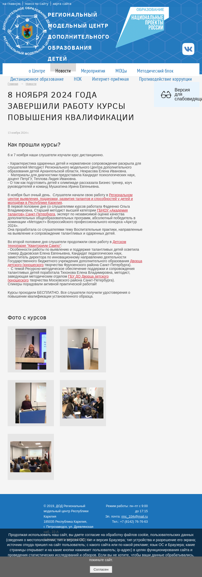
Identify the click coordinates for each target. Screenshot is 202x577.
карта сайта (62, 3)
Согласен (100, 569)
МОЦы (121, 70)
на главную (12, 3)
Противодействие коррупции (165, 79)
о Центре (37, 70)
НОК (78, 79)
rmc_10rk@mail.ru (134, 516)
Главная (13, 83)
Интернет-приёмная (110, 79)
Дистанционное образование (37, 79)
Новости (63, 70)
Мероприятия (93, 70)
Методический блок (155, 70)
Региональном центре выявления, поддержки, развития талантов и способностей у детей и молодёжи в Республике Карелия (70, 199)
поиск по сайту (37, 3)
